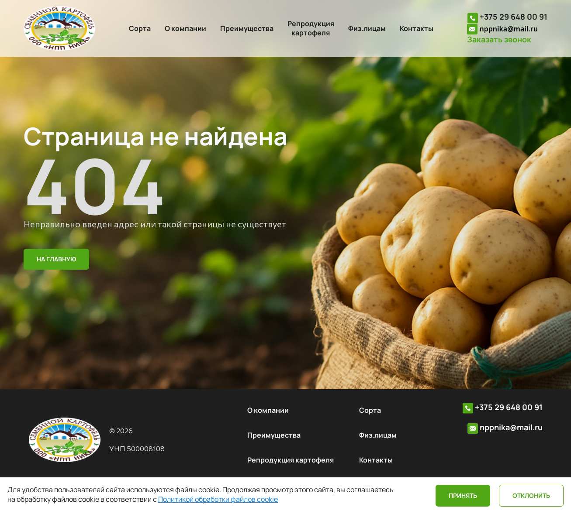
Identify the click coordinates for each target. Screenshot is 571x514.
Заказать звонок (499, 39)
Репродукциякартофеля (310, 28)
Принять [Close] (463, 495)
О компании (185, 28)
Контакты (416, 28)
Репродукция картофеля (290, 460)
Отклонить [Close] (531, 495)
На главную (56, 259)
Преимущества (246, 28)
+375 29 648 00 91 (513, 16)
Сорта (140, 28)
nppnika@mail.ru (508, 29)
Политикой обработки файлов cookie (218, 499)
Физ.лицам (367, 28)
